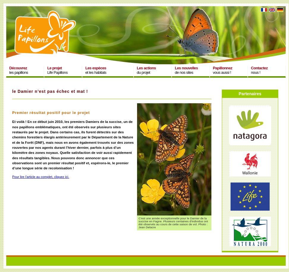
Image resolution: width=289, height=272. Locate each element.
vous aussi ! (222, 70)
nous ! (259, 70)
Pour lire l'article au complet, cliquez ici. (40, 177)
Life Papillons (57, 70)
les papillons (18, 70)
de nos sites (186, 70)
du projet (146, 70)
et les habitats (95, 70)
